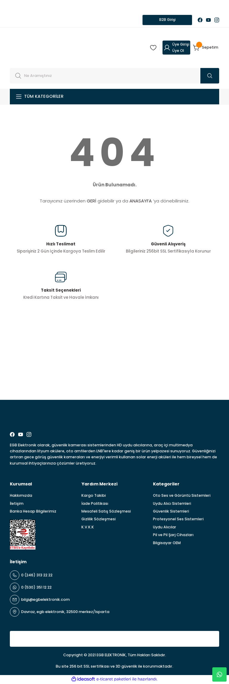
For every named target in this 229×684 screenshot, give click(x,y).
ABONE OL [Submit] (203, 381)
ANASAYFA (140, 202)
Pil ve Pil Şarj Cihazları (173, 535)
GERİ (91, 202)
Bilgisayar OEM (167, 543)
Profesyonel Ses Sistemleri (178, 519)
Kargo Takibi (93, 496)
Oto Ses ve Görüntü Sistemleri (182, 496)
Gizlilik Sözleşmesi (98, 519)
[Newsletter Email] (114, 381)
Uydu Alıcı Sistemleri (172, 504)
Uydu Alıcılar (164, 527)
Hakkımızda (21, 496)
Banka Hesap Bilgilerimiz (33, 512)
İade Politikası (94, 504)
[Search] (114, 76)
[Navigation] (114, 97)
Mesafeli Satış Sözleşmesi (106, 512)
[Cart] (206, 48)
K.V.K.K (87, 527)
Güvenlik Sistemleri (171, 512)
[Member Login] (176, 48)
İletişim (17, 504)
